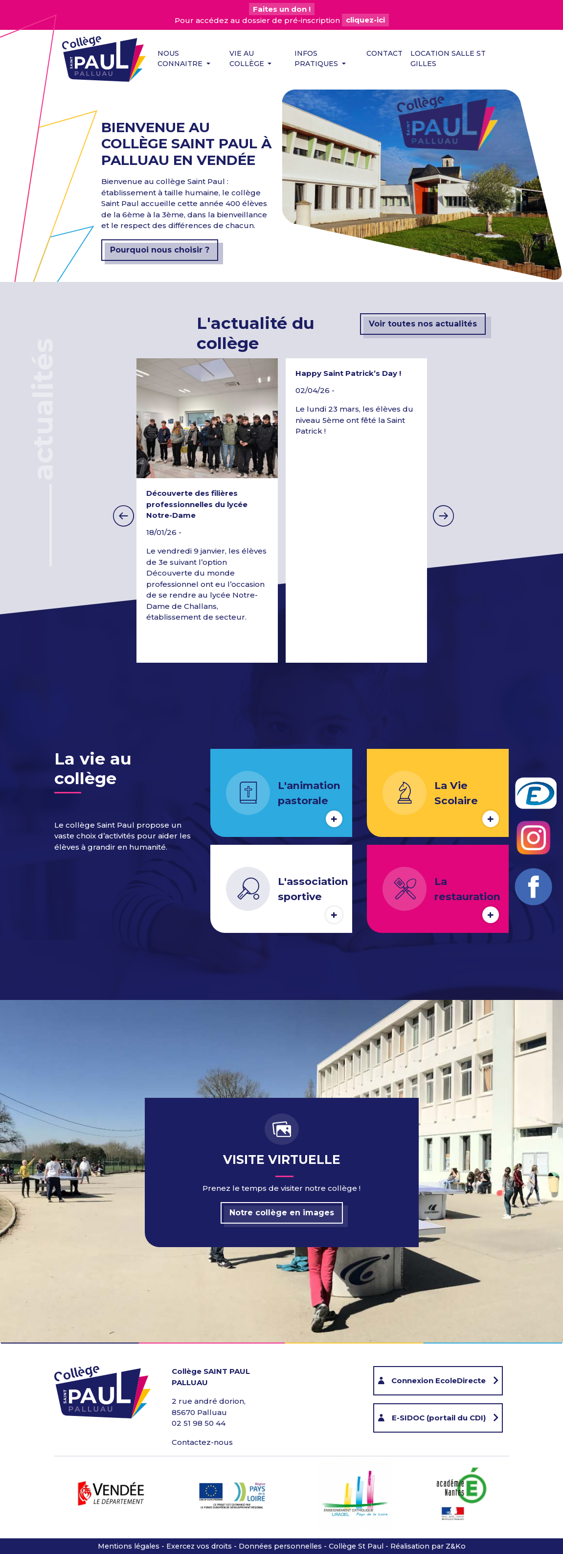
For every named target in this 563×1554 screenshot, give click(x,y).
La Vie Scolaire (456, 793)
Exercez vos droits (199, 1546)
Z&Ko (456, 1546)
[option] (356, 510)
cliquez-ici (365, 20)
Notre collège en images (281, 1212)
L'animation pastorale (309, 793)
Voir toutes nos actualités (423, 323)
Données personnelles (280, 1546)
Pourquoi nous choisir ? (159, 250)
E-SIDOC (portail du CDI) (439, 1417)
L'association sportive (313, 889)
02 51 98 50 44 (198, 1423)
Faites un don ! (282, 9)
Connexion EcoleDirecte (438, 1380)
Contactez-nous (202, 1442)
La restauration (467, 889)
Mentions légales (128, 1546)
